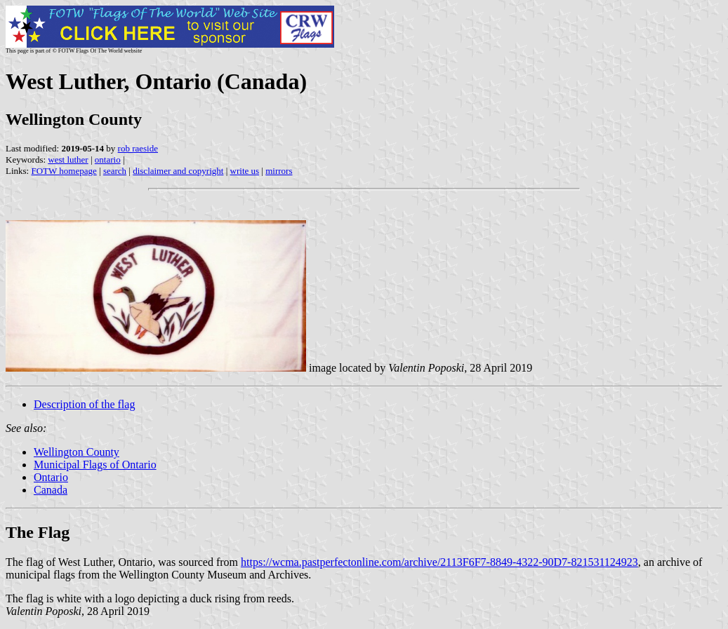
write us (245, 170)
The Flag (38, 532)
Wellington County (76, 452)
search (114, 170)
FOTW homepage (63, 170)
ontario (108, 159)
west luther (68, 159)
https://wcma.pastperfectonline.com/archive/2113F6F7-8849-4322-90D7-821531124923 (439, 562)
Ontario (51, 477)
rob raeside (138, 148)
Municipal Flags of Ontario (95, 465)
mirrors (278, 170)
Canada (50, 490)
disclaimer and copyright (178, 170)
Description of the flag (84, 404)
